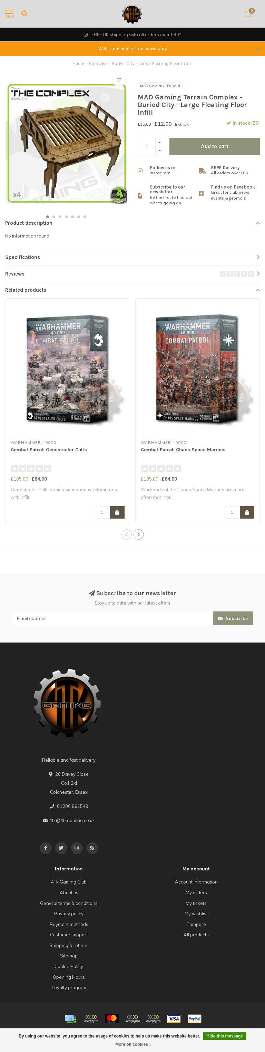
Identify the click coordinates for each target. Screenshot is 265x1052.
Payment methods (69, 924)
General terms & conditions (69, 903)
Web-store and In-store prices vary (132, 48)
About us (69, 892)
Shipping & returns (69, 945)
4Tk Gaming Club (69, 882)
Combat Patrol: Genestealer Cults (49, 450)
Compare (196, 924)
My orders (196, 892)
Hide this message (225, 1036)
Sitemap (69, 955)
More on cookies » (133, 1044)
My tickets (196, 903)
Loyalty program (69, 987)
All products (196, 934)
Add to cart (214, 146)
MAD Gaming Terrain (160, 86)
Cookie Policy (69, 966)
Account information (196, 882)
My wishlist (196, 913)
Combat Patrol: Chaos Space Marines (183, 450)
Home (78, 63)
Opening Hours (69, 977)
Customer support (69, 934)
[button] (47, 216)
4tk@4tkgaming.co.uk (72, 820)
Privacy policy (69, 913)
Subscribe (233, 618)
